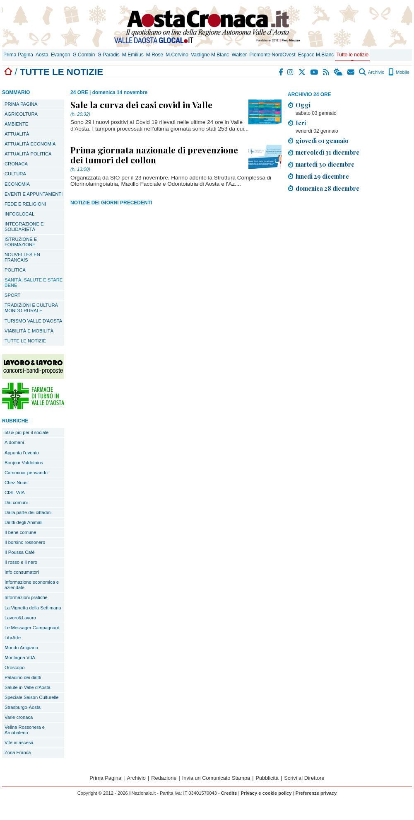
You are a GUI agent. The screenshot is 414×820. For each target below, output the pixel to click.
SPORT (12, 295)
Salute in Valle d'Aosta (28, 687)
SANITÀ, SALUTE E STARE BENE (34, 282)
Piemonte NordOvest (272, 55)
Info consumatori (22, 572)
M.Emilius (133, 55)
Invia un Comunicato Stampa (216, 778)
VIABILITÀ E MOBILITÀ (29, 330)
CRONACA (16, 163)
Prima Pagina (18, 55)
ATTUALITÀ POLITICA (28, 153)
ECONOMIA (17, 184)
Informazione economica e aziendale (32, 585)
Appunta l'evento (22, 452)
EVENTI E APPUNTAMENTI (34, 194)
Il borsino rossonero (25, 542)
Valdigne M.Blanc (210, 55)
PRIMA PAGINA (21, 104)
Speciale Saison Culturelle (32, 697)
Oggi (303, 105)
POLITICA (15, 269)
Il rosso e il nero (21, 562)
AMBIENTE (16, 123)
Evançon (60, 55)
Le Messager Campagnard (32, 627)
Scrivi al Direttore (304, 778)
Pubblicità (267, 778)
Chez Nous (16, 482)
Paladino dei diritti (23, 677)
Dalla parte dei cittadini (28, 512)
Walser (239, 55)
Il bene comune (20, 532)
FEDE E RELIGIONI (25, 203)
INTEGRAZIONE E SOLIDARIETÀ (24, 226)
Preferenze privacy (316, 793)
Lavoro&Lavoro (20, 617)
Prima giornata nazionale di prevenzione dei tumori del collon (154, 154)
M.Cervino (177, 55)
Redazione (163, 778)
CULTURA (15, 173)
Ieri (301, 123)
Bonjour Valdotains (24, 462)
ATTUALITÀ (17, 133)
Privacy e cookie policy (266, 793)
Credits (229, 793)
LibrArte (13, 637)
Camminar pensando (26, 472)
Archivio (371, 72)
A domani (14, 442)
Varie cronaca (19, 717)
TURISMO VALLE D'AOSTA (33, 320)
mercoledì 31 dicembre (327, 152)
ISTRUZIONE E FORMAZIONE (21, 242)
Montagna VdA (20, 657)
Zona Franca (18, 752)
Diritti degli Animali (23, 522)
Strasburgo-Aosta (23, 707)
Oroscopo (15, 667)
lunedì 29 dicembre (322, 176)
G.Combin (83, 55)
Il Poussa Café (20, 552)
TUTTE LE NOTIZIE (25, 340)
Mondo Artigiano (21, 647)
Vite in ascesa (19, 742)
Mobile (398, 72)
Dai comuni (16, 502)
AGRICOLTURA (21, 114)
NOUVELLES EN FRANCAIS (22, 257)
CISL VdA (15, 492)
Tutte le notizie (352, 55)
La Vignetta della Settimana (33, 607)
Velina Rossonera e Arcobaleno (25, 730)
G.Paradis (108, 55)
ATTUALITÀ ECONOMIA (30, 143)
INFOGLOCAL (19, 213)
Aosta (42, 55)
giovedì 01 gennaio (322, 140)
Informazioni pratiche (26, 597)
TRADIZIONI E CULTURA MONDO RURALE (31, 308)
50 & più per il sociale (26, 432)
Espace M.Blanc (316, 55)
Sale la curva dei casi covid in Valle (141, 104)
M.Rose (154, 55)
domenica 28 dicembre (327, 188)
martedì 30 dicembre (325, 164)
